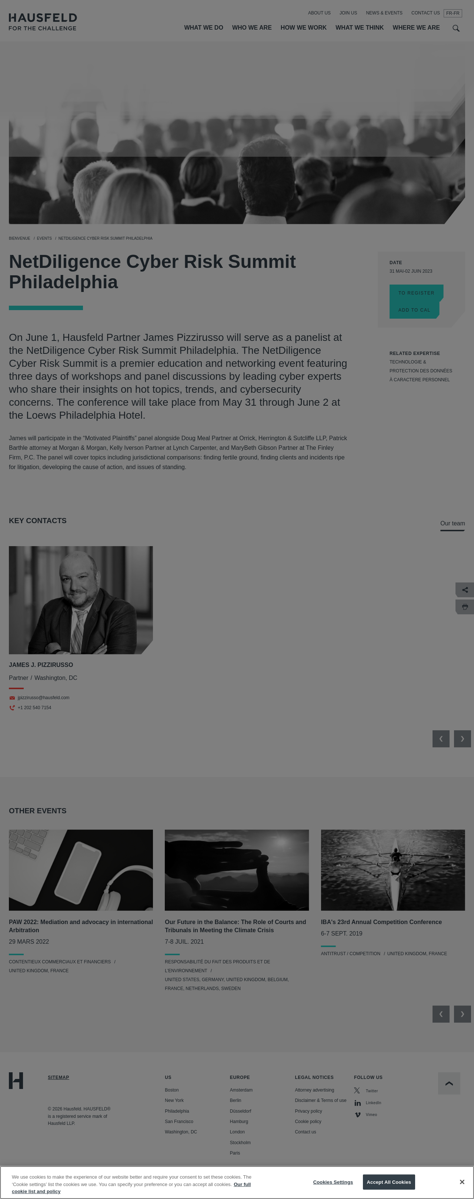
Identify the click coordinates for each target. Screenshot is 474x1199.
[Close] (462, 1188)
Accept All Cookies (389, 1188)
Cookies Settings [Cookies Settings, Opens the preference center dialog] (333, 1188)
